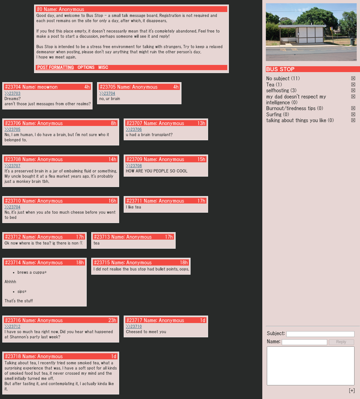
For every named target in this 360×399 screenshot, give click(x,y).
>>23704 (107, 93)
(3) (293, 90)
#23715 (102, 262)
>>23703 (12, 93)
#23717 (134, 320)
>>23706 (134, 129)
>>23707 (12, 166)
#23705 (108, 86)
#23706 (13, 123)
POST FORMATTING (55, 67)
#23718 (13, 356)
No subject (278, 78)
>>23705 (12, 129)
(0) (294, 102)
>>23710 (134, 326)
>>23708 (134, 166)
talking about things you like (296, 120)
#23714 (13, 262)
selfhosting (277, 90)
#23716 (13, 320)
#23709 (134, 159)
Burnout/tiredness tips (291, 108)
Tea (270, 84)
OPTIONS (86, 67)
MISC (103, 67)
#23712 (13, 236)
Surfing (273, 114)
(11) (295, 78)
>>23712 (12, 326)
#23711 (134, 200)
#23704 (13, 86)
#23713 (102, 236)
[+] (352, 390)
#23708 (13, 159)
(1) (279, 84)
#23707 (134, 123)
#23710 (13, 200)
